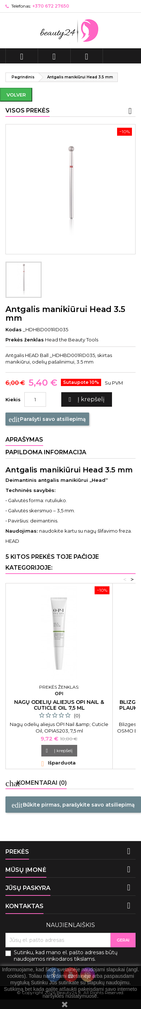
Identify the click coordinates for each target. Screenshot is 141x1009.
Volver (16, 95)
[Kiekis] (35, 399)
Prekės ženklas (24, 340)
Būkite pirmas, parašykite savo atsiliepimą (73, 805)
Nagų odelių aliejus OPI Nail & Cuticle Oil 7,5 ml (59, 705)
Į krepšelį (85, 399)
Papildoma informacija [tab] (45, 452)
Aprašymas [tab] (24, 439)
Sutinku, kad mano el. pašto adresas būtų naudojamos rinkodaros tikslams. (65, 955)
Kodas (13, 329)
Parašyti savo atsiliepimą (47, 419)
